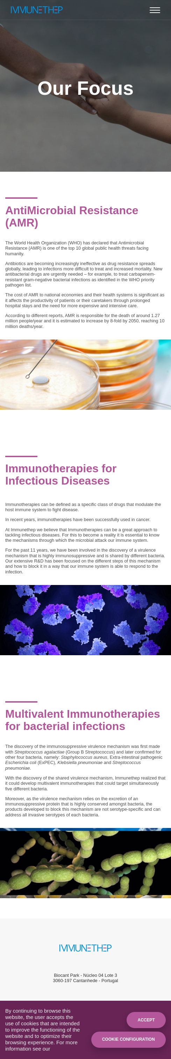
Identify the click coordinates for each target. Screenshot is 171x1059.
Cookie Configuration (128, 1039)
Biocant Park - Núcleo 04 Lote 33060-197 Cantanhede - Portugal (85, 978)
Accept (146, 1020)
